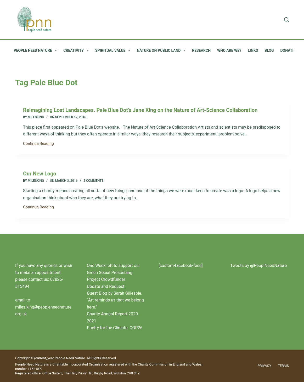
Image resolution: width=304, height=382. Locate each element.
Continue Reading (38, 144)
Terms (283, 366)
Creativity (77, 50)
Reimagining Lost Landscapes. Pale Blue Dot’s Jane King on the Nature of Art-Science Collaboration (140, 110)
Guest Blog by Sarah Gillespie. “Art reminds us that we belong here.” (115, 300)
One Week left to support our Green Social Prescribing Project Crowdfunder (113, 272)
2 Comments (93, 181)
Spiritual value (113, 50)
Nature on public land (162, 50)
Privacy (264, 366)
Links (253, 50)
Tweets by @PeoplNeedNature (258, 265)
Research (201, 50)
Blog (269, 50)
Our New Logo (39, 173)
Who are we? (229, 50)
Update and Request (106, 286)
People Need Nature (36, 50)
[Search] (286, 19)
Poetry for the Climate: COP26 (115, 327)
